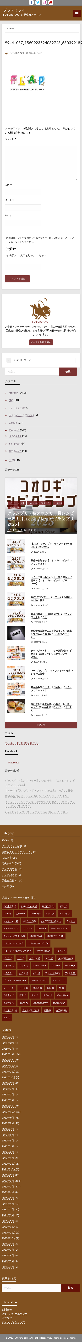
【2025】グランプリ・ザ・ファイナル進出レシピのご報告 (51, 545)
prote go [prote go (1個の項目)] (48, 906)
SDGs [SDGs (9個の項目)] (63, 906)
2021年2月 (8, 1215)
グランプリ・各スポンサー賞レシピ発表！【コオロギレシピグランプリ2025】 (40, 518)
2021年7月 (8, 1186)
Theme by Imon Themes (64, 1338)
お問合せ (7, 1309)
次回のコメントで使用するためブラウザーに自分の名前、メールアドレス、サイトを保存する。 (40, 239)
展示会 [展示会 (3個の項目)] (47, 995)
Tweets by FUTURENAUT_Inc (22, 743)
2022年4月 (8, 1146)
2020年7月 (8, 1249)
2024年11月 (9, 1065)
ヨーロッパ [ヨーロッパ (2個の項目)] (59, 980)
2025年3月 (8, 1042)
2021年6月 (8, 1192)
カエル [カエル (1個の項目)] (27, 928)
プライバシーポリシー (14, 1313)
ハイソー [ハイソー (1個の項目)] (70, 965)
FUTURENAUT (17, 53)
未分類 (12, 460)
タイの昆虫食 (15, 436)
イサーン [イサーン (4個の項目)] (35, 913)
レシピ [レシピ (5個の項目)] (23, 988)
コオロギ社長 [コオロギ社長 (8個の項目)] (43, 950)
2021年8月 (8, 1180)
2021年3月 (8, 1209)
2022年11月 (9, 1106)
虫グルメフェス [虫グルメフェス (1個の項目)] (30, 1010)
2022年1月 (8, 1157)
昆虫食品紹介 (15, 451)
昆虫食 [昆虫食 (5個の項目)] (23, 1002)
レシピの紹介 (15, 443)
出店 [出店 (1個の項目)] (50, 988)
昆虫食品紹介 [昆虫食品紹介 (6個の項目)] (40, 1002)
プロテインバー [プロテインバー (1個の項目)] (39, 980)
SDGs (11, 400)
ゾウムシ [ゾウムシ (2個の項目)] (34, 958)
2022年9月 (8, 1117)
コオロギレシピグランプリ (21, 415)
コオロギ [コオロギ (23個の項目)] (36, 936)
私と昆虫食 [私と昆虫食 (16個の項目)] (10, 1010)
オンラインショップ (13, 1321)
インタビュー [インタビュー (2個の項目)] (11, 921)
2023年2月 (8, 1100)
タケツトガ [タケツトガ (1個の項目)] (39, 965)
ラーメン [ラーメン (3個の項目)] (9, 988)
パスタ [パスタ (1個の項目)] (23, 973)
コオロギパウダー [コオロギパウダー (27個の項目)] (13, 943)
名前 (8, 184)
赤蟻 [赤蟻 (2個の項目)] (47, 1010)
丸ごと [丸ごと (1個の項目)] (37, 988)
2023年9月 (8, 1082)
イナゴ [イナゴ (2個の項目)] (50, 913)
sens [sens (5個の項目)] (7, 913)
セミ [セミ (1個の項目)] (20, 958)
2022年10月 (9, 1111)
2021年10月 (9, 1169)
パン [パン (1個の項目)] (36, 973)
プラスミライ (14, 10)
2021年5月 (8, 1197)
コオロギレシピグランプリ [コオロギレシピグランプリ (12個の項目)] (17, 950)
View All (41, 724)
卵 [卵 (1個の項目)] (61, 988)
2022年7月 (8, 1128)
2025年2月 (8, 1048)
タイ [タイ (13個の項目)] (49, 958)
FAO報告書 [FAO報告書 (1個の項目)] (10, 906)
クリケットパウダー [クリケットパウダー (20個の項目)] (14, 936)
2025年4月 (8, 1036)
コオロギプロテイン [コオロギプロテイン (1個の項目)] (38, 943)
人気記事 (13, 422)
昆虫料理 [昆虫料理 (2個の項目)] (9, 1002)
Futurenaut (14, 762)
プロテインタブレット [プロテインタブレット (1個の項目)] (15, 980)
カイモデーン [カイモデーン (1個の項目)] (11, 928)
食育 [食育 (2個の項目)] (7, 1017)
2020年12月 (9, 1226)
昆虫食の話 (14, 430)
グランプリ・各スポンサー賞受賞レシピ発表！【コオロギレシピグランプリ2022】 (51, 653)
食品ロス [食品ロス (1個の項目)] (61, 1010)
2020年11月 (9, 1232)
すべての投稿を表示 (41, 342)
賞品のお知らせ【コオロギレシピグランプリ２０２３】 (51, 615)
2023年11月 (9, 1071)
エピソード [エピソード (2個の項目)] (29, 921)
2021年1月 (8, 1220)
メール (9, 200)
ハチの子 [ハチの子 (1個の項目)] (9, 973)
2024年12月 (9, 1060)
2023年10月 (9, 1077)
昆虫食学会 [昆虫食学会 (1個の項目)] (59, 1002)
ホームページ (10, 28)
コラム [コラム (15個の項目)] (61, 950)
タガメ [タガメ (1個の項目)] (23, 965)
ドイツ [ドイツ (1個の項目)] (55, 965)
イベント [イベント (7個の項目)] (65, 913)
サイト (8, 215)
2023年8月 (8, 1088)
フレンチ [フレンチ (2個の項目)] (70, 973)
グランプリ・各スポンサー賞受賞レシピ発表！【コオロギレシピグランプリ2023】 (51, 580)
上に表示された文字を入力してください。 (26, 255)
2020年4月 (8, 1266)
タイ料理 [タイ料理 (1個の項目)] (9, 965)
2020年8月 (8, 1243)
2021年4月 (8, 1203)
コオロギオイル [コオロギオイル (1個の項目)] (55, 936)
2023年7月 (8, 1094)
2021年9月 (8, 1174)
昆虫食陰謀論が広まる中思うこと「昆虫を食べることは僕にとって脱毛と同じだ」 (51, 633)
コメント (11, 139)
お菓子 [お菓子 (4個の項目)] (20, 913)
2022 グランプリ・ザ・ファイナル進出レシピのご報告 (52, 672)
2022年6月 (8, 1134)
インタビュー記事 (17, 407)
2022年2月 (8, 1151)
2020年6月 (8, 1255)
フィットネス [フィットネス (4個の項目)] (52, 973)
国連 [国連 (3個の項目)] (22, 995)
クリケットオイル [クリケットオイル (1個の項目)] (60, 928)
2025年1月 (8, 1054)
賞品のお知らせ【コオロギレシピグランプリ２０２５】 (51, 562)
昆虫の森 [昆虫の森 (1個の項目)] (62, 995)
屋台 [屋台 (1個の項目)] (34, 995)
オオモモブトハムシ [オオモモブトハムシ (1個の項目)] (51, 921)
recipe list (13, 392)
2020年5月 (8, 1261)
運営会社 (7, 1317)
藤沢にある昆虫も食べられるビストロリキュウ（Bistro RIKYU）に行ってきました (51, 707)
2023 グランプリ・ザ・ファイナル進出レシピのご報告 (52, 599)
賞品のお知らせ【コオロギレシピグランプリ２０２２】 (51, 689)
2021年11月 (9, 1163)
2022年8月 (8, 1123)
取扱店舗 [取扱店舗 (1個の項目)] (9, 995)
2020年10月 (9, 1238)
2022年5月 (8, 1140)
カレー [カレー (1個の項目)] (41, 928)
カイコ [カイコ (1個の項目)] (71, 921)
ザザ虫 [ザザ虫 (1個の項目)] (8, 958)
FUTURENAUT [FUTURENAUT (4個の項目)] (29, 906)
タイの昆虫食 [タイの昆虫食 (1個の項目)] (65, 958)
